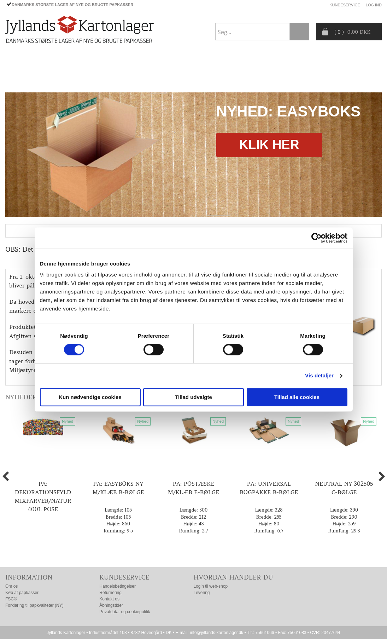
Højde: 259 (344, 524)
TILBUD (160, 62)
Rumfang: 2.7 (193, 531)
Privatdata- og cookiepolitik (124, 611)
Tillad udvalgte (193, 397)
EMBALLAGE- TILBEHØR (110, 62)
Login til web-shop (211, 586)
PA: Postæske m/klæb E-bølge (193, 488)
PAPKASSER (54, 62)
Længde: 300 (194, 510)
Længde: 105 (118, 510)
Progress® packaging (212, 62)
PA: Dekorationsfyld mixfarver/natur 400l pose (42, 496)
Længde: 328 (268, 510)
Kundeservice (344, 5)
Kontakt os (109, 599)
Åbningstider (111, 605)
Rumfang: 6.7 (268, 531)
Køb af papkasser (22, 592)
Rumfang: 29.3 (344, 531)
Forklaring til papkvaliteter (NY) (34, 605)
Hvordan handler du (233, 577)
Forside (16, 62)
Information (29, 577)
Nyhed (67, 421)
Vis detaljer (319, 376)
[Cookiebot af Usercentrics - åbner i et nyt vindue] (316, 238)
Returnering (110, 592)
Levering (202, 592)
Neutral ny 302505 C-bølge (344, 488)
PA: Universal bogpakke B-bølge (269, 488)
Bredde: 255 (269, 517)
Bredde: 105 (118, 517)
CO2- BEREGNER (274, 62)
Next (374, 154)
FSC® (11, 599)
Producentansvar (332, 62)
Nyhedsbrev (365, 78)
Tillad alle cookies (296, 397)
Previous (12, 154)
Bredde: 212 (193, 517)
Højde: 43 (193, 524)
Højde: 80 (269, 524)
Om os (11, 586)
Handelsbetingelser (117, 586)
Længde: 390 (344, 510)
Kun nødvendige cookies (90, 397)
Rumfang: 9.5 (118, 531)
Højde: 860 (118, 524)
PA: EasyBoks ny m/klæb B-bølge (118, 488)
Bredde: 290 (344, 517)
